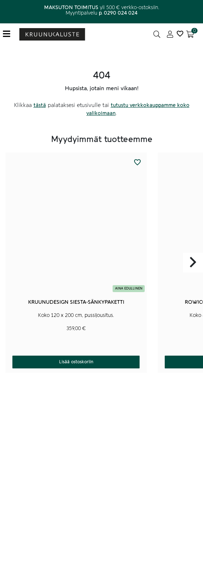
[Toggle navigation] (9, 34)
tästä (40, 105)
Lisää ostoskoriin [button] (76, 361)
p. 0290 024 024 (118, 13)
